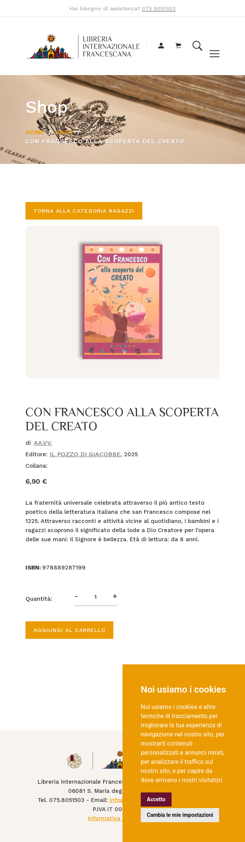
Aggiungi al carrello (69, 630)
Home (35, 132)
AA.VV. (43, 442)
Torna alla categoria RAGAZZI (83, 211)
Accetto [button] (156, 799)
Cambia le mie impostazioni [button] (180, 815)
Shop (64, 132)
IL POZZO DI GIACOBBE (85, 454)
